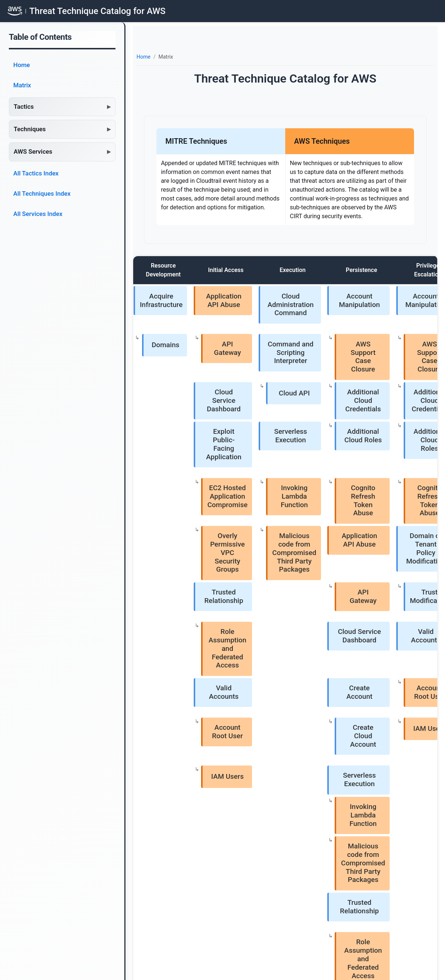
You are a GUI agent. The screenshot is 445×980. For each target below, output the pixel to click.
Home (21, 65)
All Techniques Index (41, 193)
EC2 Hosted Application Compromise (208, 402)
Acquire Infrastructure (159, 293)
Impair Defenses (383, 342)
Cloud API (252, 342)
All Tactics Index (36, 173)
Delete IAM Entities (387, 483)
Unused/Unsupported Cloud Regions (383, 696)
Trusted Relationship (204, 461)
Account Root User (340, 516)
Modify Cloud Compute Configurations (386, 604)
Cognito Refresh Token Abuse (296, 402)
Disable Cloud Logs (386, 366)
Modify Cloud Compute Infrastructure (383, 519)
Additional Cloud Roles (296, 366)
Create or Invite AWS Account (387, 651)
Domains (164, 314)
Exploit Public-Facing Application (204, 369)
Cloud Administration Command (248, 296)
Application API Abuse (204, 293)
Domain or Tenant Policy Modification (383, 293)
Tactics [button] (24, 106)
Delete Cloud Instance (386, 578)
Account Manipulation (293, 293)
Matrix (22, 85)
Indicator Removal (383, 459)
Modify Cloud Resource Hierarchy (383, 634)
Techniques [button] (30, 129)
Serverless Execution (248, 366)
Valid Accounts (336, 481)
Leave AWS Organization (386, 679)
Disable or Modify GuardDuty (386, 427)
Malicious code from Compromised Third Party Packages (252, 435)
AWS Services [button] (33, 151)
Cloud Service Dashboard (204, 344)
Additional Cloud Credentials (296, 347)
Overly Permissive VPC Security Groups (208, 432)
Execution (246, 269)
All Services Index (37, 213)
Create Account (292, 514)
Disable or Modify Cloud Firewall (386, 399)
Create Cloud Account (296, 539)
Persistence (291, 269)
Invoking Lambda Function (252, 402)
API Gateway (208, 314)
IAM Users (340, 537)
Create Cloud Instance (387, 539)
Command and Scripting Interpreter (248, 319)
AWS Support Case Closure (296, 316)
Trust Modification (387, 316)
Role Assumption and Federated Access (208, 491)
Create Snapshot (386, 559)
